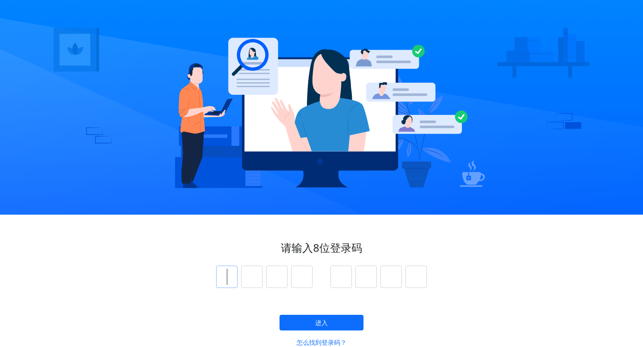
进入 (321, 322)
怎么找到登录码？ (321, 342)
